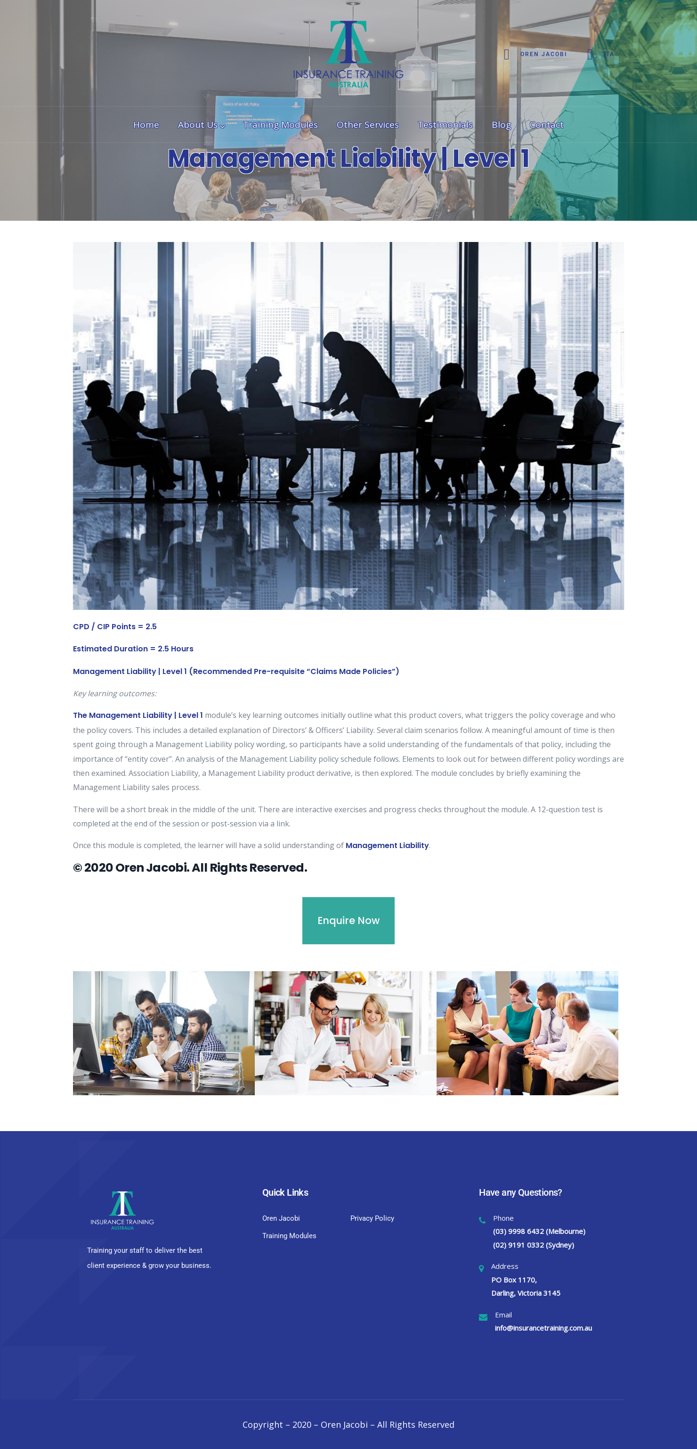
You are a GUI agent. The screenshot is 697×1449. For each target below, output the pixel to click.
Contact (547, 124)
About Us (201, 124)
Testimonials (445, 124)
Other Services (368, 124)
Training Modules (280, 124)
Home (146, 124)
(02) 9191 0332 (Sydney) (533, 1244)
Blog (501, 124)
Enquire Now (348, 920)
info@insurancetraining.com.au (543, 1327)
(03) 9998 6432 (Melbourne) (539, 1231)
